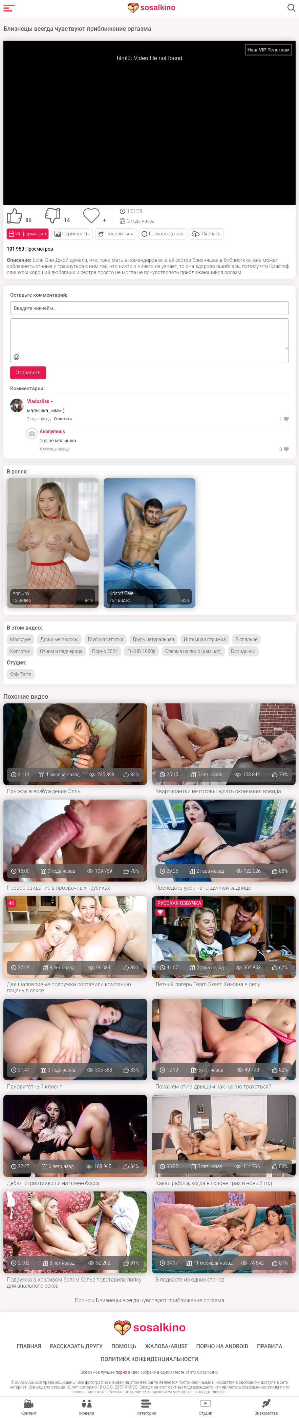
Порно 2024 (105, 651)
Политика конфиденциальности (149, 1359)
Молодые (20, 639)
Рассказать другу (76, 1346)
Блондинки (243, 651)
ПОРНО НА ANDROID (222, 1346)
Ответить (63, 419)
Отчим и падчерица (61, 651)
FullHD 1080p (141, 651)
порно (121, 1372)
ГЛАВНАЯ (29, 1346)
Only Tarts (20, 674)
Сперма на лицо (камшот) (193, 651)
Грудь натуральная (153, 639)
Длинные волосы (59, 639)
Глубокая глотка (106, 639)
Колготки (20, 651)
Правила (269, 1346)
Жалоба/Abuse (166, 1346)
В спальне (246, 639)
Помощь (123, 1346)
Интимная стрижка (205, 639)
